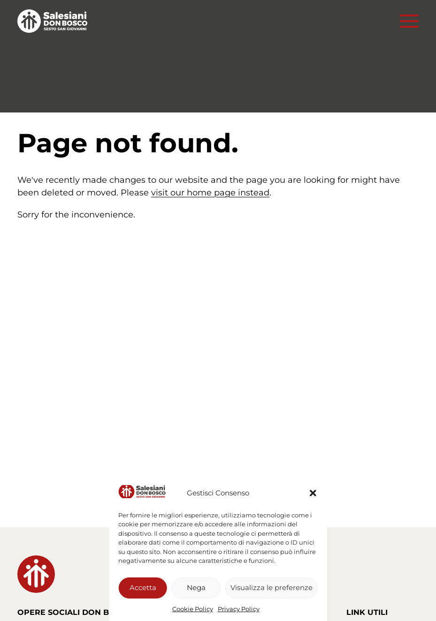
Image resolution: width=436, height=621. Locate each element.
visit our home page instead (210, 192)
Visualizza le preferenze (271, 587)
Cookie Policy (192, 609)
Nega (196, 587)
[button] (313, 493)
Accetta (143, 587)
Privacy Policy (239, 609)
